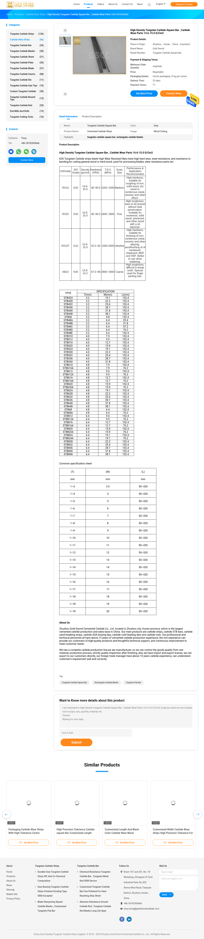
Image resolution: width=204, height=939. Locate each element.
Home (9, 872)
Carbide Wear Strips (27, 39)
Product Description (92, 116)
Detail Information (68, 116)
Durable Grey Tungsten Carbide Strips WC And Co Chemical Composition (53, 876)
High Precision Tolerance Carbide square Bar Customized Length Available (76, 833)
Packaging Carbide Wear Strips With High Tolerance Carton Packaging (26, 833)
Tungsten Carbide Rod (27, 105)
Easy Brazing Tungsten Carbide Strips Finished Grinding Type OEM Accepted (53, 891)
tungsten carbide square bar (74, 682)
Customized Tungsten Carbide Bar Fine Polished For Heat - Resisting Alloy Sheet (95, 891)
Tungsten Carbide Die (27, 79)
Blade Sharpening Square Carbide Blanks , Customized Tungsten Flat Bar (52, 906)
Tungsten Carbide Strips (27, 33)
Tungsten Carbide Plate (27, 62)
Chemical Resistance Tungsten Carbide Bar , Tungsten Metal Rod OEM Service (95, 876)
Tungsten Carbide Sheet (27, 56)
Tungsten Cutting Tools (27, 116)
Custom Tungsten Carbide (27, 91)
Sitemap (10, 889)
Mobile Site (12, 894)
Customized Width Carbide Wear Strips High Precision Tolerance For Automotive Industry (173, 833)
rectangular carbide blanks (106, 682)
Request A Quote (184, 4)
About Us (10, 880)
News (9, 885)
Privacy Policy (13, 898)
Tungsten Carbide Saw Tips (27, 85)
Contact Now (26, 160)
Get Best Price (144, 93)
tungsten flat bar (133, 682)
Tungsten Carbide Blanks (27, 51)
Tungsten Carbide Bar (27, 45)
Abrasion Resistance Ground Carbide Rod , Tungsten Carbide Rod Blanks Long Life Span (95, 906)
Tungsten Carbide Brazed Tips (27, 98)
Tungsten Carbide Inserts (27, 74)
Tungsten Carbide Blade (27, 68)
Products (10, 876)
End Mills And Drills (27, 111)
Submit (76, 742)
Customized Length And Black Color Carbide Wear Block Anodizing (122, 833)
